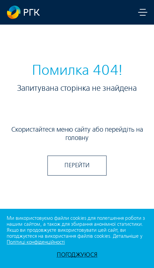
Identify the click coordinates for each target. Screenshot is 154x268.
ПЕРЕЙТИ (77, 165)
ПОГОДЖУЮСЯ (77, 254)
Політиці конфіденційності (36, 242)
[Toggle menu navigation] (142, 12)
